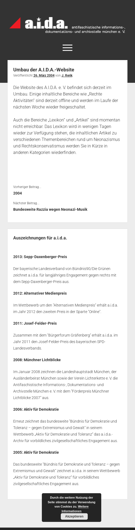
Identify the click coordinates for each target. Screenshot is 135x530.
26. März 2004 (44, 75)
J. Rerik (67, 75)
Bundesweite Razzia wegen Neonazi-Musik (50, 209)
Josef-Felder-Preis (40, 323)
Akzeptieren (74, 516)
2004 (17, 193)
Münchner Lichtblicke (42, 360)
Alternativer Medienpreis (45, 293)
